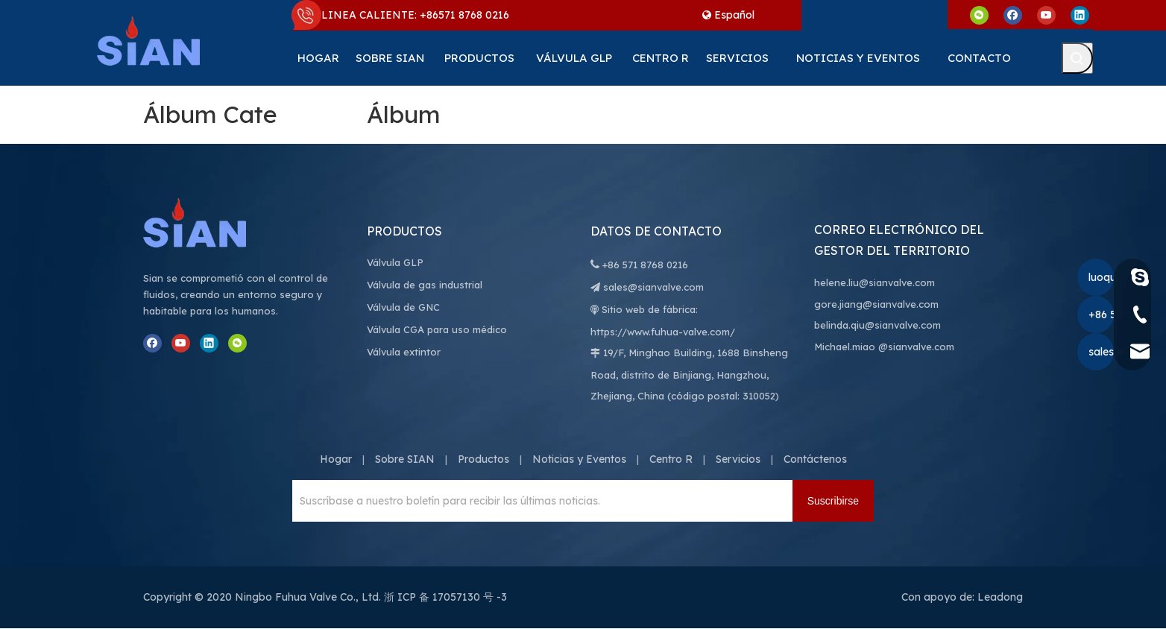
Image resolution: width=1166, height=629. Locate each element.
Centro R (671, 459)
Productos (483, 459)
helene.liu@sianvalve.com (874, 282)
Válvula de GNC (403, 307)
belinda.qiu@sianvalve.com (877, 325)
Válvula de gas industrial (424, 285)
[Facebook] (1012, 14)
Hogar (336, 459)
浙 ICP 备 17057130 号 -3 (445, 597)
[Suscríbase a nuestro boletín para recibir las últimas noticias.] (538, 501)
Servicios (738, 459)
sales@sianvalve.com (653, 287)
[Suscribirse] (833, 501)
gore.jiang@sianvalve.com (876, 304)
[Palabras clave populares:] (1077, 58)
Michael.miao (844, 347)
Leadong (1000, 597)
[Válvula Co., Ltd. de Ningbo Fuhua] (210, 222)
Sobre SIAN (405, 459)
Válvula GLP (395, 262)
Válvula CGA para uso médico (437, 329)
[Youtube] (1046, 14)
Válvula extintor (404, 352)
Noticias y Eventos (579, 459)
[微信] (979, 14)
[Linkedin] (1080, 14)
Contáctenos (815, 459)
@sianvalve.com (916, 347)
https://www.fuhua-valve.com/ (662, 332)
